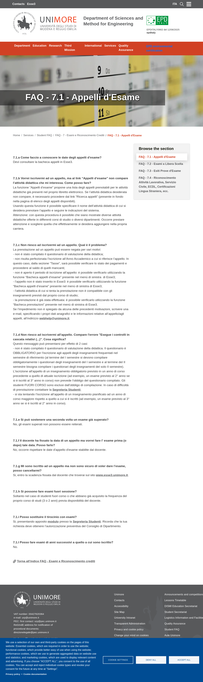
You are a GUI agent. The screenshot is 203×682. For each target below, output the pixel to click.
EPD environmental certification (159, 48)
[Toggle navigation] (189, 4)
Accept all (183, 660)
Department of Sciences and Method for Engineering (113, 21)
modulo (53, 521)
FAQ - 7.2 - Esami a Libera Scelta (161, 163)
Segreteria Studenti (66, 389)
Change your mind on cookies (131, 635)
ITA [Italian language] (175, 4)
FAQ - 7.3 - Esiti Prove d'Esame (160, 170)
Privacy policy (13, 674)
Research (55, 45)
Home (16, 135)
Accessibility (121, 606)
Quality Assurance (126, 48)
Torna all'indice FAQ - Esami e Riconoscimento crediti (56, 561)
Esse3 (31, 4)
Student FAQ (44, 135)
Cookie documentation (35, 674)
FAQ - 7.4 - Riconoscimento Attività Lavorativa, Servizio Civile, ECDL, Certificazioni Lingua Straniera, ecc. (157, 184)
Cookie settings (118, 660)
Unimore (119, 594)
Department (22, 45)
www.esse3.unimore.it (112, 475)
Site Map (119, 612)
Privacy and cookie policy (129, 629)
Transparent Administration (129, 623)
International (93, 45)
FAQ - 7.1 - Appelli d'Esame (157, 156)
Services (110, 45)
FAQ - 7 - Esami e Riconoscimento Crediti (79, 135)
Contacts (18, 4)
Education (39, 45)
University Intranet (124, 617)
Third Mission (69, 48)
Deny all (151, 660)
